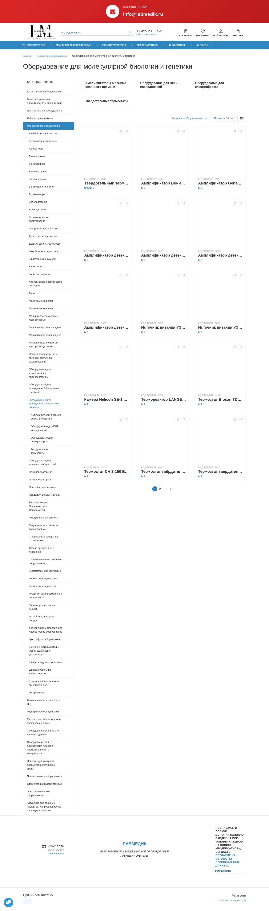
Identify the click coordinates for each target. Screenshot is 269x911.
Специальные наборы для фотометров (44, 540)
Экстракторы (36, 694)
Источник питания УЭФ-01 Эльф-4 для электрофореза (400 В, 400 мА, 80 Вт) (164, 331)
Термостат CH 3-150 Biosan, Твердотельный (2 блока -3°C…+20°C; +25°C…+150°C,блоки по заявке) (107, 476)
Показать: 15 (221, 122)
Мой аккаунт (220, 33)
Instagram (234, 903)
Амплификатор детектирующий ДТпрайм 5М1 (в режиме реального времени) (107, 331)
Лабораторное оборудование (44, 127)
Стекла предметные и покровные (41, 552)
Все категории (33, 47)
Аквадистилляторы (114, 47)
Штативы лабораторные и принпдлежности (44, 685)
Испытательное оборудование (44, 112)
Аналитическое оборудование (44, 93)
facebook (222, 903)
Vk (244, 903)
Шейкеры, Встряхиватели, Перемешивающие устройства (44, 652)
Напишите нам (57, 855)
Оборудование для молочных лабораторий (42, 464)
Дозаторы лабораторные (43, 238)
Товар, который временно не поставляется (45, 597)
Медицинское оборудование (73, 47)
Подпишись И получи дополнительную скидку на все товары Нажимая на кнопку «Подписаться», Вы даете (229, 848)
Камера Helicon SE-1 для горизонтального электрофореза (107, 403)
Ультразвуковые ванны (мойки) (42, 609)
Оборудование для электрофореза (42, 441)
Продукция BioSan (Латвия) (44, 496)
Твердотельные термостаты (40, 453)
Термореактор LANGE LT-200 (164, 403)
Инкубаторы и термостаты (44, 253)
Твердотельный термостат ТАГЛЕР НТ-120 (107, 187)
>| (171, 493)
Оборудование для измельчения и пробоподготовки (40, 375)
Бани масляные (38, 173)
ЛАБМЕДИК (134, 846)
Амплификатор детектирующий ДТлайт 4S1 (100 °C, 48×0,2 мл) (107, 259)
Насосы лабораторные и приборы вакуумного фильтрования (43, 360)
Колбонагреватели (39, 276)
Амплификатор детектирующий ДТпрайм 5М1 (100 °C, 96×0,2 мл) (220, 259)
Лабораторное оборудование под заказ (45, 285)
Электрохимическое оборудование (38, 795)
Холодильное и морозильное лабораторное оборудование (45, 631)
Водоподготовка (38, 203)
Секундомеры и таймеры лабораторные (43, 529)
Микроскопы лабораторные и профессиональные (44, 723)
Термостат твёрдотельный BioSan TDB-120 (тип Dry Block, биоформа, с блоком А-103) (164, 476)
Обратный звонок (146, 35)
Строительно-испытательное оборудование (45, 563)
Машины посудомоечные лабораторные (43, 319)
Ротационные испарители (43, 519)
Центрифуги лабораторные (44, 641)
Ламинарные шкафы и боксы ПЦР (43, 704)
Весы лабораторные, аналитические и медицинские (44, 103)
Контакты (202, 47)
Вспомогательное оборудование (39, 221)
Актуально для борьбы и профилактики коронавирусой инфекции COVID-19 (44, 808)
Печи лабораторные (40, 473)
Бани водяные (37, 158)
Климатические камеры (42, 260)
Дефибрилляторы (147, 47)
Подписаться (223, 879)
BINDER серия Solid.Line (43, 135)
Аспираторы (36, 150)
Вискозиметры (37, 196)
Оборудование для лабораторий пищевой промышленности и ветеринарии (40, 749)
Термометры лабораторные (45, 572)
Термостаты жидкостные (43, 580)
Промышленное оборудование (44, 778)
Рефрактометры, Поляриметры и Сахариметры (38, 508)
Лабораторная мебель (40, 120)
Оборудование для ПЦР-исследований (45, 430)
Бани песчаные (37, 181)
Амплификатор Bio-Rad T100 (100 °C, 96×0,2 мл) (164, 187)
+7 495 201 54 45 (149, 32)
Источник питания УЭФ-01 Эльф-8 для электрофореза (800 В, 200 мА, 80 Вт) (220, 331)
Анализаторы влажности (43, 142)
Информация (177, 47)
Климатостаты (37, 268)
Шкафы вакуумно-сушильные (46, 664)
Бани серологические (41, 188)
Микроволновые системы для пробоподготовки (43, 346)
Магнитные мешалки (41, 302)
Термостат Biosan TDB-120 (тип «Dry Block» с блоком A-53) (220, 403)
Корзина (238, 33)
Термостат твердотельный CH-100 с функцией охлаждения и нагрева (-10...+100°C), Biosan (220, 476)
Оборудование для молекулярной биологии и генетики (44, 390)
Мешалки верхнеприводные (45, 329)
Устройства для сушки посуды (41, 620)
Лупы (32, 295)
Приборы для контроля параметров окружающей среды (41, 767)
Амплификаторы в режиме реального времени (46, 418)
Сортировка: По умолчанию (187, 122)
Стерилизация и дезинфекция (44, 785)
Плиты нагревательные (42, 489)
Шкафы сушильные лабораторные (40, 673)
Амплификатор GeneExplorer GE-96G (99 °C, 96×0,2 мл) (220, 187)
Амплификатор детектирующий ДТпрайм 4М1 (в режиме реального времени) (164, 259)
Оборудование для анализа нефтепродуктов (43, 734)
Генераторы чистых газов (43, 230)
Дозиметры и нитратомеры (44, 245)
